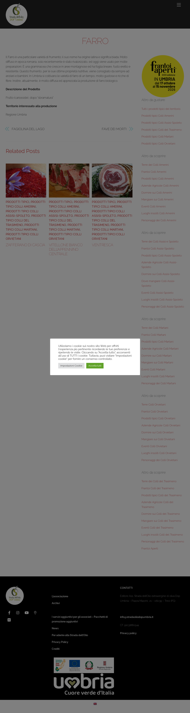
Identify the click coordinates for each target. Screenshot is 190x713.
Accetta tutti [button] (94, 365)
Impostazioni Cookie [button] (71, 365)
